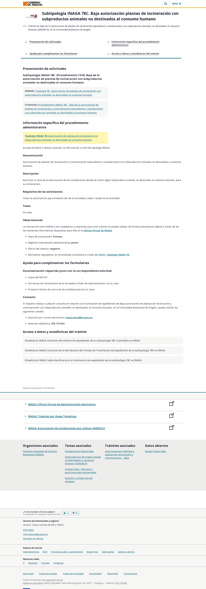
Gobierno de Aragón (33, 574)
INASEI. (113, 246)
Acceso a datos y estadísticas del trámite (135, 53)
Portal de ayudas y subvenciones (67, 543)
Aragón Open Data (155, 442)
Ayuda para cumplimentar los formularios (53, 53)
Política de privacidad (73, 565)
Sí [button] (66, 504)
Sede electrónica (31, 543)
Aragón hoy (92, 543)
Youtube (45, 554)
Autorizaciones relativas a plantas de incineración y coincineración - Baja (119, 446)
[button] (165, 4)
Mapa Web (112, 565)
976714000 (28, 521)
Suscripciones (130, 565)
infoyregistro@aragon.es (35, 526)
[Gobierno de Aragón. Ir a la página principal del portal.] (32, 4)
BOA (45, 543)
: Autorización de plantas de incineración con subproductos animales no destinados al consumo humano (95, 131)
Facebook (32, 554)
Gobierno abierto (126, 543)
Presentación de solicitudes (45, 41)
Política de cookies (48, 565)
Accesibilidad (95, 565)
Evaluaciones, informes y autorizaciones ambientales (80, 462)
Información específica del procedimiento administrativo (135, 43)
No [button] (75, 504)
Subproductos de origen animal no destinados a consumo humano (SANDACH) (83, 452)
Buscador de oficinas (33, 530)
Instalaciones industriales (79, 442)
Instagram (58, 554)
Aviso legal (28, 565)
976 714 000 (121, 574)
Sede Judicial (108, 543)
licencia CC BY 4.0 (54, 571)
